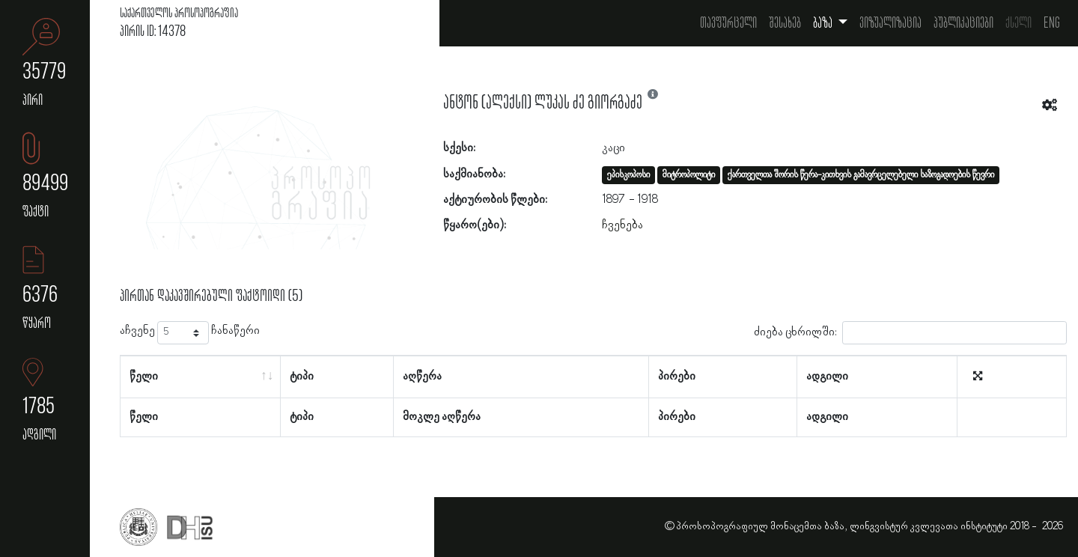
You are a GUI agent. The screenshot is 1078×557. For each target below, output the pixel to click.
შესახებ (785, 23)
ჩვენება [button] (622, 225)
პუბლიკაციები (963, 23)
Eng (1052, 23)
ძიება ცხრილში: (910, 332)
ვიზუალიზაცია (890, 23)
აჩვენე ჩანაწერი (190, 332)
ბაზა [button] (824, 23)
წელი (144, 376)
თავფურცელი (728, 23)
